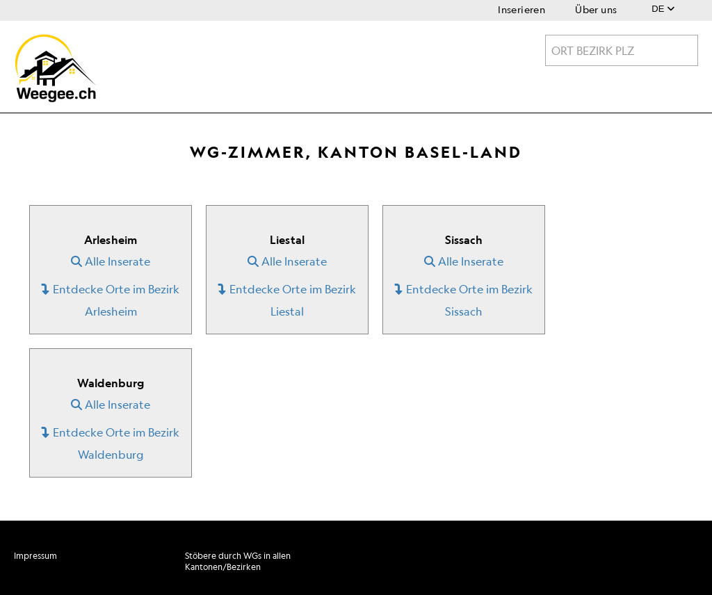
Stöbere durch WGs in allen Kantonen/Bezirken (238, 561)
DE (663, 8)
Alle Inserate (110, 261)
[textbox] (621, 50)
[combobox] (621, 50)
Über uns (596, 9)
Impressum (35, 556)
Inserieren (521, 9)
